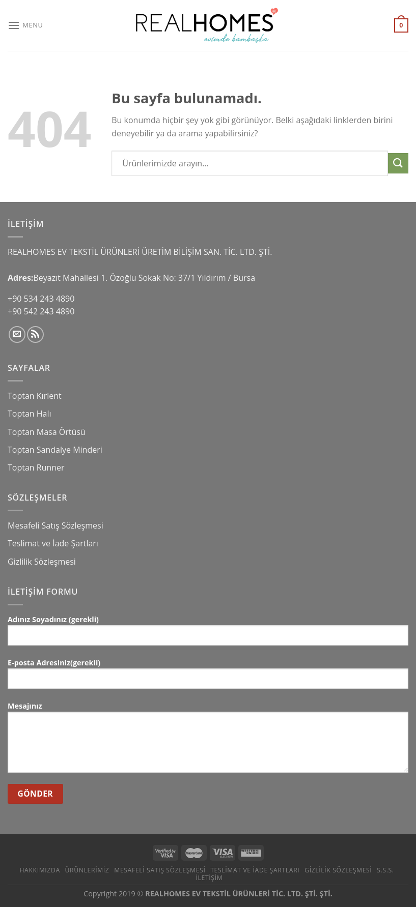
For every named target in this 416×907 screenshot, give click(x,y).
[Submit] (398, 163)
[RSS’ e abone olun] (35, 334)
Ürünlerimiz (87, 870)
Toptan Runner (36, 467)
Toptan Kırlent (35, 395)
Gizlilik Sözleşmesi (42, 561)
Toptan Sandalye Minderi (55, 449)
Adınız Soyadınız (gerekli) (208, 634)
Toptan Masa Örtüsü (47, 431)
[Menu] (25, 25)
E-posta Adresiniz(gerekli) (208, 677)
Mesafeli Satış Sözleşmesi (55, 525)
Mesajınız (208, 741)
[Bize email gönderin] (17, 334)
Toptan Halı (29, 413)
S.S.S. (385, 870)
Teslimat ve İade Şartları (53, 543)
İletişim (209, 877)
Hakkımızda (39, 870)
